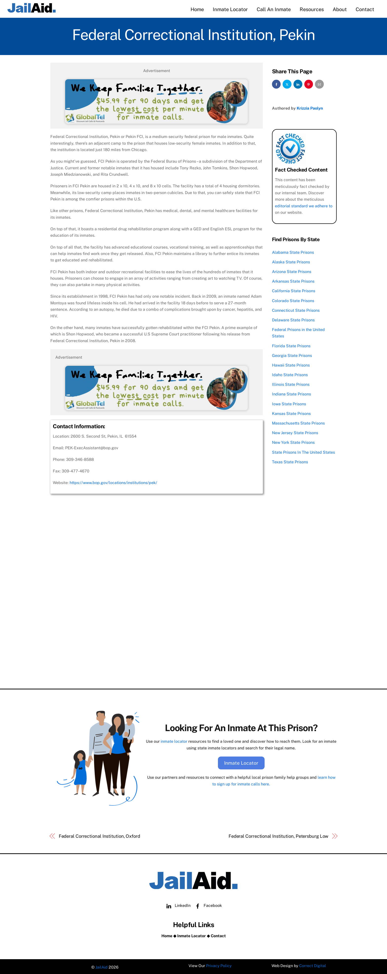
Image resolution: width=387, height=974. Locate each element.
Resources (312, 9)
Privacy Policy (219, 965)
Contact (365, 9)
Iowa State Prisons (289, 403)
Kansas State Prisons (291, 412)
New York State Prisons (293, 441)
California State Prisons (293, 290)
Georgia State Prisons (292, 354)
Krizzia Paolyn (310, 107)
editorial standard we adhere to (303, 205)
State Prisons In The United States (303, 451)
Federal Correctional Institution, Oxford (99, 834)
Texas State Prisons (290, 461)
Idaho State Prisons (290, 374)
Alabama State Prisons (293, 251)
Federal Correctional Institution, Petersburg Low (279, 834)
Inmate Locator (230, 9)
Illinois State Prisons (291, 383)
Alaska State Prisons (291, 261)
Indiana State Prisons (291, 393)
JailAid (102, 965)
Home (197, 9)
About (340, 9)
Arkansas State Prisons (293, 280)
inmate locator (174, 740)
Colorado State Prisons (293, 299)
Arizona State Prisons (291, 271)
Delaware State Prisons (293, 319)
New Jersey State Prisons (295, 432)
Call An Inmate (274, 9)
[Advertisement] (156, 646)
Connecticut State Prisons (296, 309)
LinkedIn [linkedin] (177, 903)
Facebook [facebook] (207, 903)
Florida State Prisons (291, 345)
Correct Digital (312, 965)
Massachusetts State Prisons (298, 422)
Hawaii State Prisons (291, 364)
